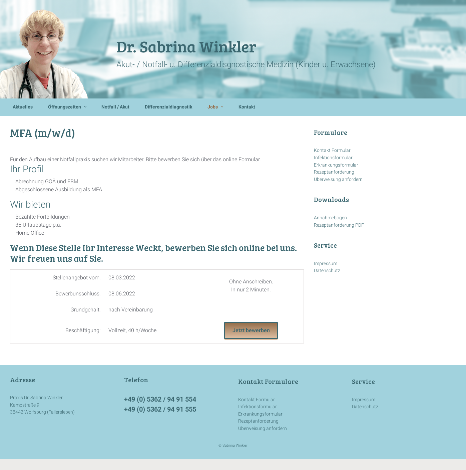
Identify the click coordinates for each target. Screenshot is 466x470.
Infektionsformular (333, 158)
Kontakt (247, 107)
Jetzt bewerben (251, 330)
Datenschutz (327, 270)
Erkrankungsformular (336, 165)
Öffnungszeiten (64, 107)
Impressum (325, 263)
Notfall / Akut (115, 107)
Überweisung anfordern (338, 179)
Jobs (212, 107)
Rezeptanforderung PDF (339, 225)
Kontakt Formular (332, 150)
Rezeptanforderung (334, 172)
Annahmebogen (330, 218)
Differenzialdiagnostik (168, 107)
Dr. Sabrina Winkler (186, 46)
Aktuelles (23, 107)
